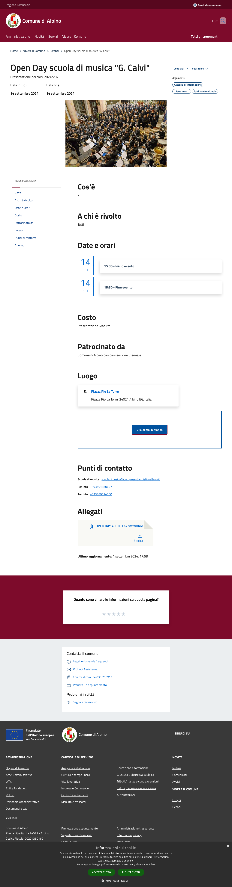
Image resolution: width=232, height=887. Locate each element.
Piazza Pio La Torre (105, 391)
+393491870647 (101, 486)
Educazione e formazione (133, 768)
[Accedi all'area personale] (207, 5)
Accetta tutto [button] (101, 872)
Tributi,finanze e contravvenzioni (138, 781)
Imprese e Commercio (75, 788)
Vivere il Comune (34, 51)
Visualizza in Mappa (150, 429)
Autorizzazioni (126, 795)
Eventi (54, 51)
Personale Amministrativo (22, 802)
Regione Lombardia (18, 5)
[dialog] (116, 864)
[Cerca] (221, 20)
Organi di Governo (17, 768)
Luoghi (176, 800)
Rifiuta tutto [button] (131, 872)
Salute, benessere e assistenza (136, 788)
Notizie (176, 768)
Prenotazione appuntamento (79, 828)
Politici (10, 795)
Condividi (181, 69)
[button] (116, 881)
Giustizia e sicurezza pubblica (135, 774)
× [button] (227, 846)
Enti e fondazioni (16, 788)
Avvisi (176, 781)
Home (14, 51)
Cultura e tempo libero (75, 775)
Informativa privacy (129, 835)
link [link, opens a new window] (153, 864)
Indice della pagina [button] (25, 180)
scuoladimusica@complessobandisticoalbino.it (130, 479)
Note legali (124, 842)
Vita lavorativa (70, 781)
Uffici (9, 781)
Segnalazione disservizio (76, 835)
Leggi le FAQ (69, 842)
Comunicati (179, 775)
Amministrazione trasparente (135, 828)
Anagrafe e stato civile (75, 768)
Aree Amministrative (19, 775)
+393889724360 (101, 494)
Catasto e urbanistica (74, 795)
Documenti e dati (17, 808)
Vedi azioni (200, 69)
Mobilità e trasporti (73, 802)
